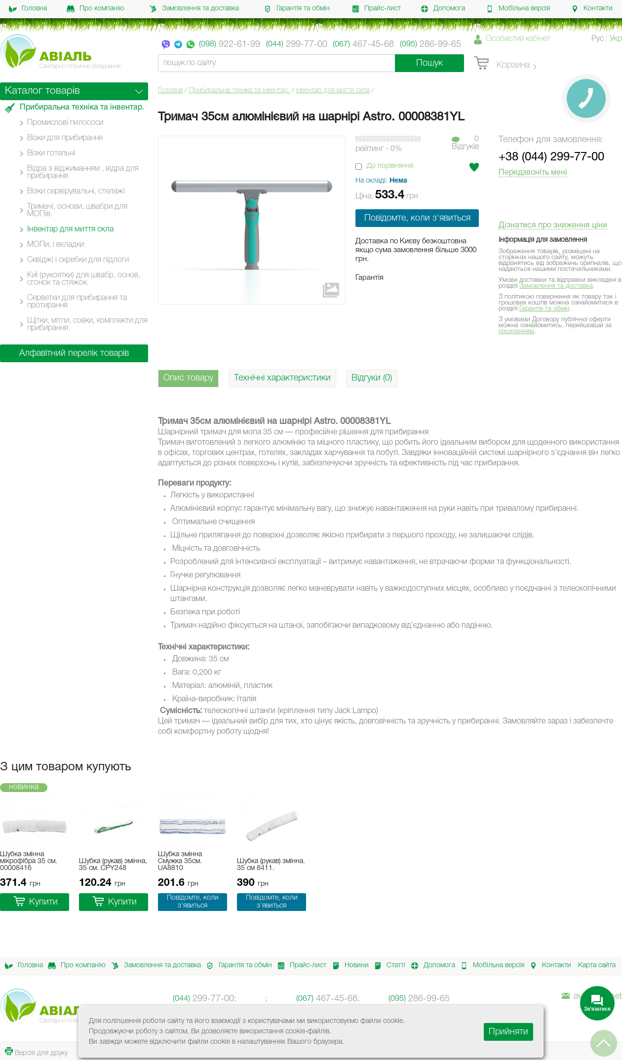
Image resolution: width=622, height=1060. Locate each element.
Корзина (502, 63)
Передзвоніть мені (533, 172)
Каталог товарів (42, 91)
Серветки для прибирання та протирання (77, 302)
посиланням (516, 331)
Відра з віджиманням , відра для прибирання (83, 172)
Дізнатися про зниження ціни (553, 225)
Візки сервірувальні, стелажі (76, 191)
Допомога (443, 9)
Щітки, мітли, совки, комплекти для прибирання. (87, 324)
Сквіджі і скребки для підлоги (78, 260)
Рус (597, 39)
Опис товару (188, 378)
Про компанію (95, 9)
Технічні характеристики (282, 378)
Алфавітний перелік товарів (74, 353)
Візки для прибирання (65, 138)
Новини (348, 966)
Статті (387, 966)
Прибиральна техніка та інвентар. (239, 90)
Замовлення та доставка (194, 9)
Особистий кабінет (518, 39)
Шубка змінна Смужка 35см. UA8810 (180, 861)
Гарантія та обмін (297, 9)
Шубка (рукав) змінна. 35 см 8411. (271, 864)
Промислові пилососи (65, 122)
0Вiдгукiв (465, 143)
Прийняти (508, 1032)
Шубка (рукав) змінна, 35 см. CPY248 (113, 864)
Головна (28, 9)
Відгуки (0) (371, 378)
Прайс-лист (376, 9)
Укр (616, 39)
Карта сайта (597, 965)
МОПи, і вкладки (55, 244)
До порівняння (390, 166)
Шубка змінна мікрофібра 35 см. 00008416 (28, 861)
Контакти (592, 9)
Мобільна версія (518, 9)
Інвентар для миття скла (333, 90)
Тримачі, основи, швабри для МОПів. (77, 210)
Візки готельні (51, 153)
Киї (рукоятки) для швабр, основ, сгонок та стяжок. (83, 279)
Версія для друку (36, 1052)
